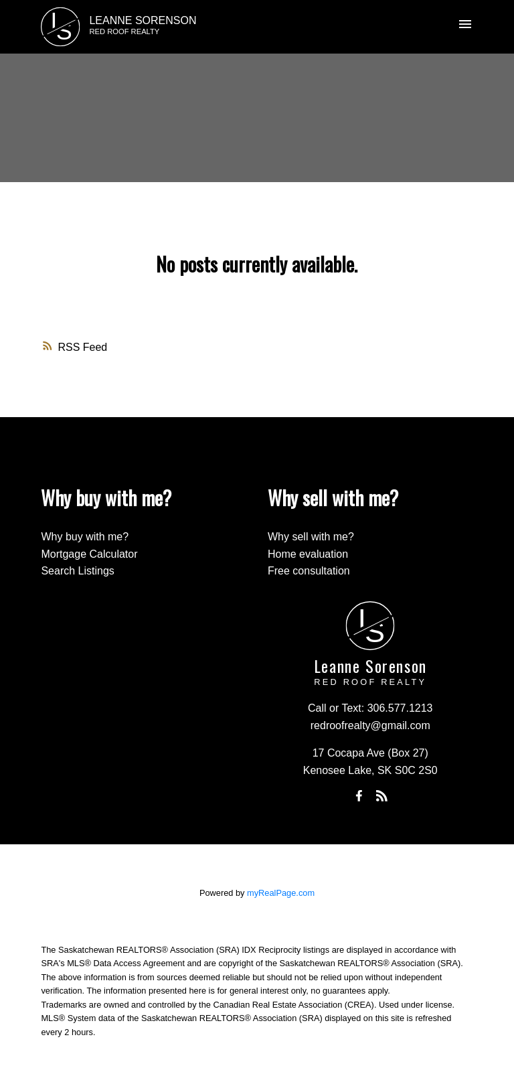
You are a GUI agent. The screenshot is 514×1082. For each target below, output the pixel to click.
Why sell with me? (311, 536)
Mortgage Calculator (89, 554)
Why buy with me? (84, 536)
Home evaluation (308, 554)
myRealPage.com (281, 893)
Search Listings (77, 570)
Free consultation (309, 570)
